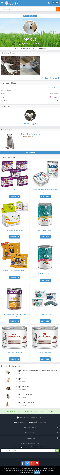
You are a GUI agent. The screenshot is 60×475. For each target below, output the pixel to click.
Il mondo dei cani (30, 428)
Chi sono (42, 48)
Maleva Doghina (37, 43)
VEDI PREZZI (15, 196)
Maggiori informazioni (26, 472)
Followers (25, 48)
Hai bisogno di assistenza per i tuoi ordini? (30, 411)
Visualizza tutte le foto (50, 78)
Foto (35, 48)
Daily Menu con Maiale (45, 274)
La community (30, 433)
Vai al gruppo (30, 152)
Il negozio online (30, 438)
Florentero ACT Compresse (14, 230)
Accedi (55, 3)
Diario (16, 48)
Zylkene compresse (45, 314)
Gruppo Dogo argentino (30, 134)
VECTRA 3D (14, 190)
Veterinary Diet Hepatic (14, 352)
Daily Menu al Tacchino (45, 230)
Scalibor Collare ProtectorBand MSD (14, 271)
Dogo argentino (22, 43)
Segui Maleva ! (30, 16)
